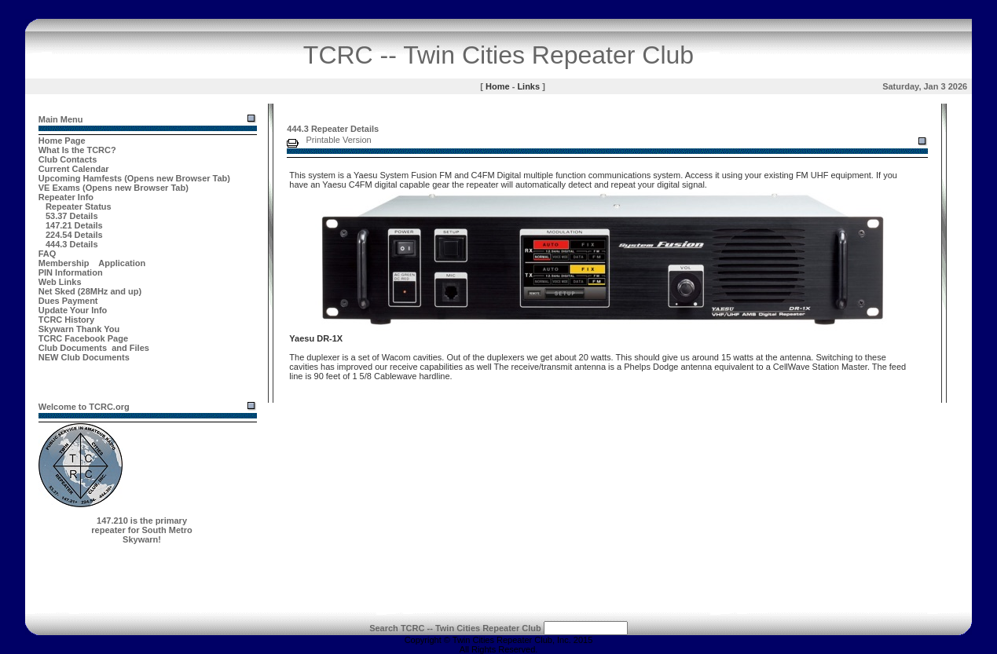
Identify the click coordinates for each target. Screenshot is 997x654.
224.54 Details (74, 234)
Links (528, 86)
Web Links (60, 282)
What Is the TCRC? (77, 150)
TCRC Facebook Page (83, 338)
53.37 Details (72, 216)
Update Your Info (73, 310)
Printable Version (339, 139)
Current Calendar (73, 169)
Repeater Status (79, 206)
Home (498, 86)
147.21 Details (74, 225)
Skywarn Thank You (79, 329)
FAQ (47, 253)
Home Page (62, 140)
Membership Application (92, 263)
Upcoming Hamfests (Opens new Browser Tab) (134, 178)
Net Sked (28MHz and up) (89, 291)
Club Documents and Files (93, 348)
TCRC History (66, 319)
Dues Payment (68, 300)
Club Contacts (67, 159)
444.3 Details (72, 244)
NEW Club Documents (84, 357)
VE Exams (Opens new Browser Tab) (113, 187)
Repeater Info (65, 197)
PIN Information (70, 272)
